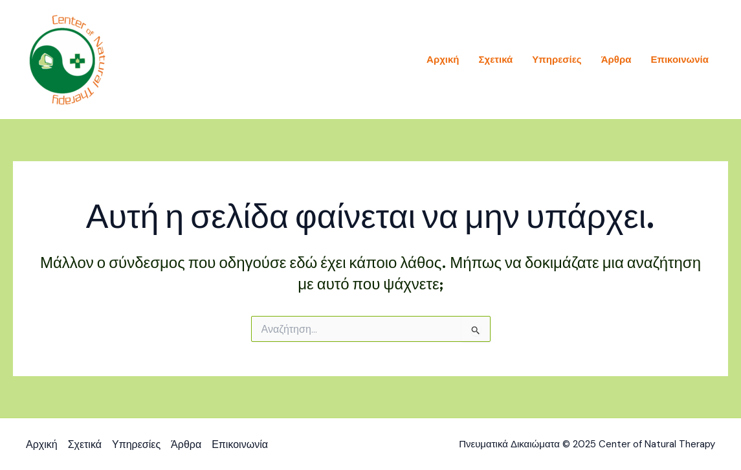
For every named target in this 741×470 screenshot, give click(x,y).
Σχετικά (496, 59)
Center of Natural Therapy (204, 59)
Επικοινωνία (679, 59)
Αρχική (442, 59)
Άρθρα (616, 59)
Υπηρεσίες (556, 59)
